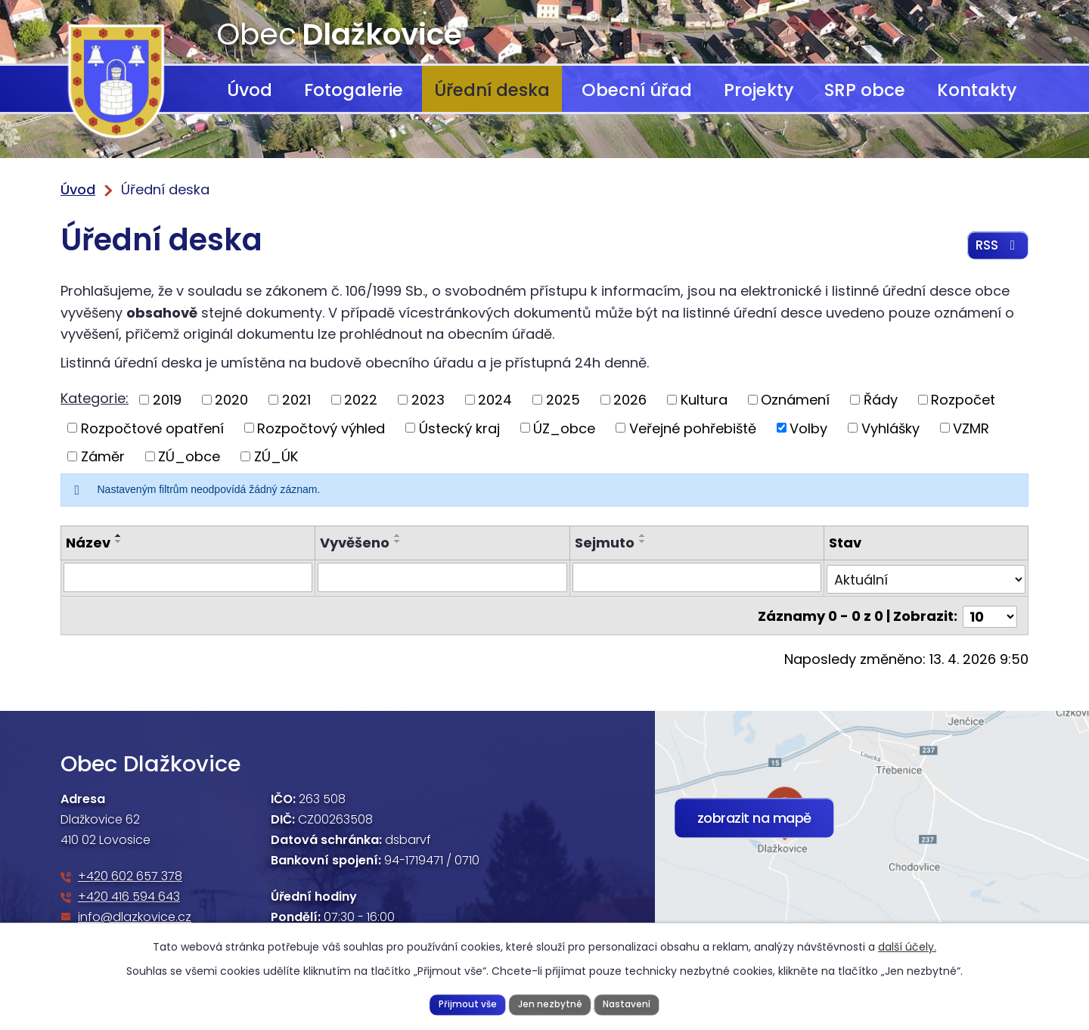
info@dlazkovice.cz (134, 913)
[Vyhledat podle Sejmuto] (696, 577)
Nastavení (629, 1003)
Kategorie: (94, 398)
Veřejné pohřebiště (692, 427)
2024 (495, 399)
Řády (881, 399)
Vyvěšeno (354, 542)
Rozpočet (963, 399)
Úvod (249, 90)
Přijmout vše (464, 1003)
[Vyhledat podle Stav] (926, 577)
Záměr (103, 456)
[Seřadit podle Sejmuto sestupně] (642, 541)
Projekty (758, 90)
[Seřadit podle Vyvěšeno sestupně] (397, 541)
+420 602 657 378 (130, 872)
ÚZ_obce (564, 427)
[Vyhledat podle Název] (188, 577)
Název (88, 542)
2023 (428, 399)
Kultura (704, 399)
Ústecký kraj (459, 427)
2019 (167, 399)
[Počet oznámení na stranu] (990, 612)
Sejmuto (604, 542)
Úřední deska (492, 90)
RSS (996, 249)
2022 (360, 399)
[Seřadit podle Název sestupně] (118, 541)
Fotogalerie (353, 90)
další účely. (907, 945)
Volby (808, 427)
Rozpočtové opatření (152, 427)
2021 (296, 399)
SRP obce (864, 90)
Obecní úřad (637, 90)
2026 (630, 399)
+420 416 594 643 (129, 892)
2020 (231, 399)
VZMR (971, 427)
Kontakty (976, 90)
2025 (563, 399)
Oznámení (795, 399)
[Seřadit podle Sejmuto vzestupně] (642, 535)
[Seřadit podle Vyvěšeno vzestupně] (397, 535)
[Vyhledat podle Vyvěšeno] (442, 577)
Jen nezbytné (549, 1003)
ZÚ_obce (189, 456)
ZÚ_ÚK (276, 456)
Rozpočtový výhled (321, 427)
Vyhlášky (890, 427)
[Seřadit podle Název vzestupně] (118, 535)
